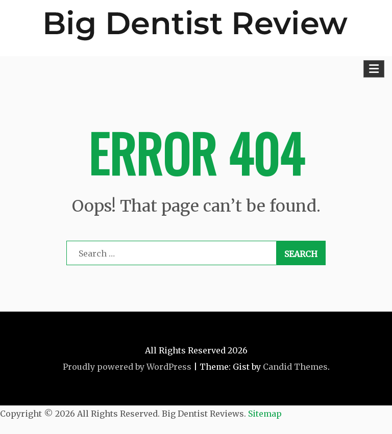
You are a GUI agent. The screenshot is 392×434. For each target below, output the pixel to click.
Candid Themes (295, 367)
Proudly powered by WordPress (127, 367)
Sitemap (265, 414)
